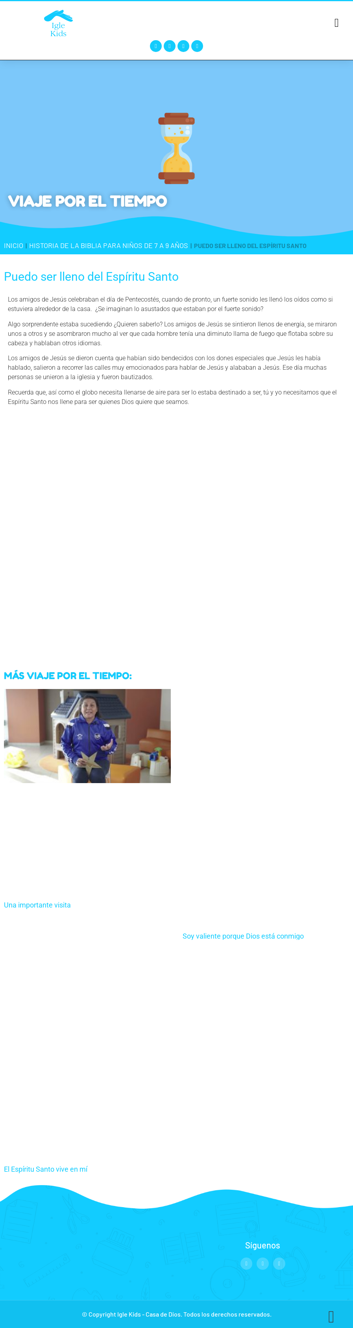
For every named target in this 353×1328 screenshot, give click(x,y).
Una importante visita (37, 905)
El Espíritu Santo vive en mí (45, 1169)
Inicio (13, 245)
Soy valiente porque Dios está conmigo (243, 936)
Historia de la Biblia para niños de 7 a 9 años (108, 245)
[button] (336, 22)
